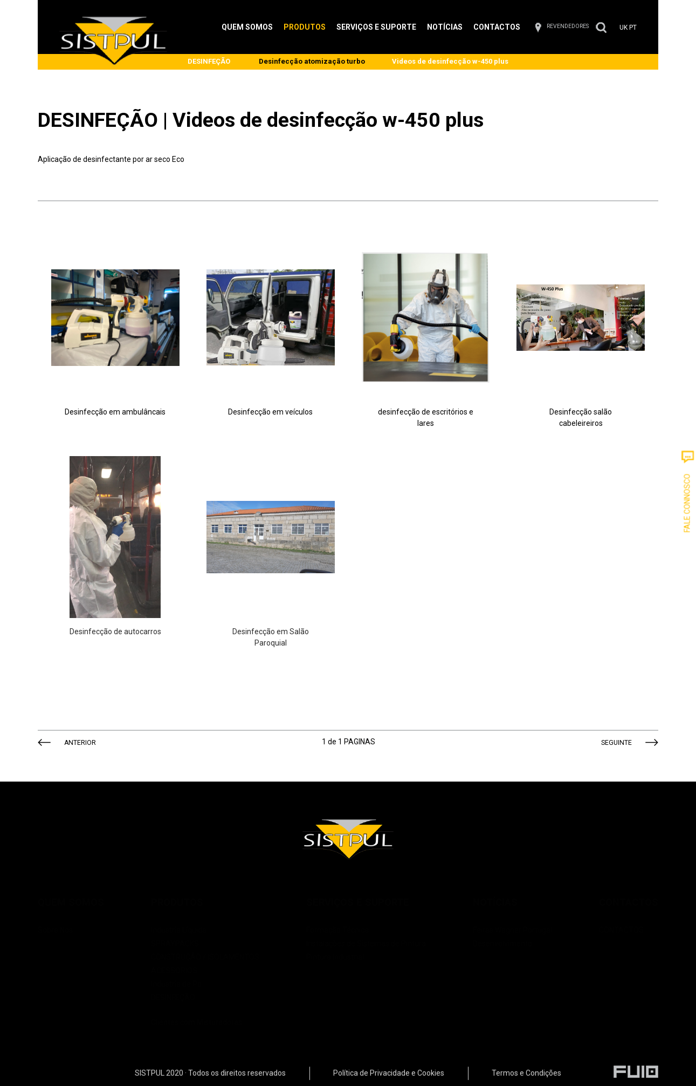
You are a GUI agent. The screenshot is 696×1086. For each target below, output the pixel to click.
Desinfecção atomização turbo (312, 61)
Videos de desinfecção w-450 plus (450, 61)
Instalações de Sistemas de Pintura (366, 943)
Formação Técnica (337, 930)
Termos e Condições (526, 1075)
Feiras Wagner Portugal (512, 930)
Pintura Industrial (335, 957)
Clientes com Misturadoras (205, 1015)
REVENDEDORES (568, 26)
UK (623, 27)
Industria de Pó (176, 984)
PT (633, 27)
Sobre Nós (55, 930)
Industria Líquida (178, 930)
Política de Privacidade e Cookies (388, 1075)
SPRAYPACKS (175, 943)
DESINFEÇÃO (209, 61)
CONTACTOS (621, 930)
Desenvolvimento (502, 943)
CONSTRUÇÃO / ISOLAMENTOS (205, 957)
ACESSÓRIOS (174, 970)
